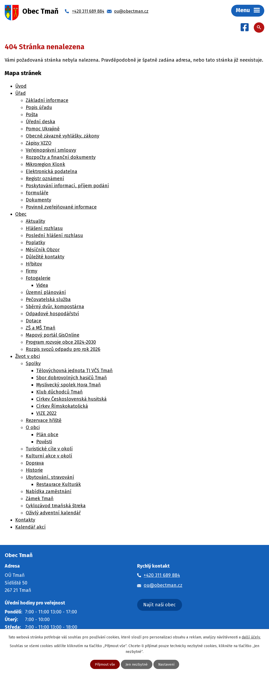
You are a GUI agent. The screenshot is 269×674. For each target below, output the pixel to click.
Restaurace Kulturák (58, 485)
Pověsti (44, 442)
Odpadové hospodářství (52, 314)
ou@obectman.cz (163, 585)
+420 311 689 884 (162, 576)
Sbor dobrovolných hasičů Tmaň (71, 378)
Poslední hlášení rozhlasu (54, 236)
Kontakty (25, 520)
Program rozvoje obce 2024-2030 (61, 343)
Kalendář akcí (30, 527)
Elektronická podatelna (51, 172)
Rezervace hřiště (43, 421)
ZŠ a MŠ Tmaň (40, 328)
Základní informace (47, 101)
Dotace (33, 321)
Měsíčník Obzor (43, 250)
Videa (42, 286)
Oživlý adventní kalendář (53, 513)
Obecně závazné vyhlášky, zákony (62, 136)
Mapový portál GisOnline (52, 335)
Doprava (35, 463)
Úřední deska (40, 122)
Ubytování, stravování (50, 478)
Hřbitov (34, 264)
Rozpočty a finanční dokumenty (61, 158)
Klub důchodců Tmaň (59, 392)
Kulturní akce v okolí (49, 456)
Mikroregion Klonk (45, 165)
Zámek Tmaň (40, 499)
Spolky (33, 364)
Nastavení (166, 664)
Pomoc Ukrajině (43, 129)
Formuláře (37, 193)
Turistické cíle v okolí (49, 449)
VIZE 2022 (46, 414)
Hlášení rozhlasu (44, 229)
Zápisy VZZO (38, 143)
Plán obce (47, 435)
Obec (21, 215)
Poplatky (35, 243)
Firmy (31, 271)
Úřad (20, 94)
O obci (33, 428)
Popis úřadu (39, 108)
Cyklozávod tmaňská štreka (56, 506)
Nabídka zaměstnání (48, 492)
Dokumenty (38, 200)
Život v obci (27, 357)
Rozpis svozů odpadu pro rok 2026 (63, 350)
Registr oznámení (45, 179)
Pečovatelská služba (48, 300)
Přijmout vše (104, 664)
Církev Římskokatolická (62, 407)
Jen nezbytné (137, 664)
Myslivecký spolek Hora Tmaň (68, 385)
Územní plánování (46, 293)
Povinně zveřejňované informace (61, 207)
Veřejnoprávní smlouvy (51, 151)
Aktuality (35, 222)
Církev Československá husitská (71, 399)
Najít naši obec (159, 605)
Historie (34, 471)
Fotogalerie (38, 279)
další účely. (251, 637)
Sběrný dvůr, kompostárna (55, 307)
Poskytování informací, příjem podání (67, 186)
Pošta (32, 115)
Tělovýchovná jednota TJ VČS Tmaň (74, 371)
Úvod (21, 87)
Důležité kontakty (45, 257)
